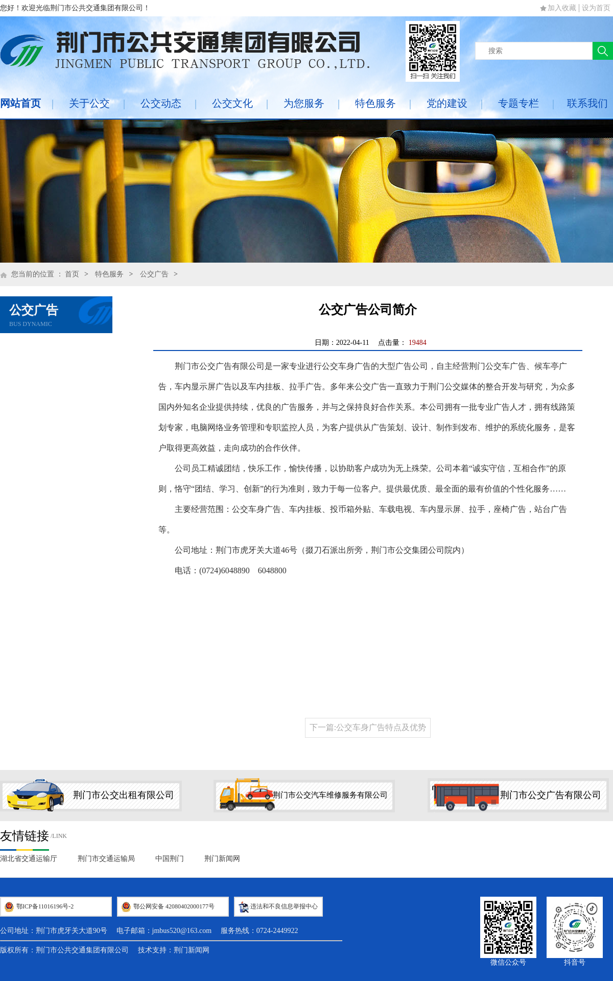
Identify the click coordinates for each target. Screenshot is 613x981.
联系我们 (587, 103)
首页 (72, 274)
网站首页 (20, 103)
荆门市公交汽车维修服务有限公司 (330, 795)
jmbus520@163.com (182, 931)
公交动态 (160, 103)
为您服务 (304, 103)
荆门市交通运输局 (106, 858)
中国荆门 (169, 858)
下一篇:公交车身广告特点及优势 (368, 727)
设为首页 (596, 8)
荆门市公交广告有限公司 (550, 795)
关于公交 (89, 103)
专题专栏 (518, 103)
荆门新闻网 (222, 858)
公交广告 (154, 274)
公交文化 (232, 103)
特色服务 (375, 103)
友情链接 (24, 836)
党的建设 (447, 103)
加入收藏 (562, 8)
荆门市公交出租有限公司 (123, 795)
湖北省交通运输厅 (28, 858)
